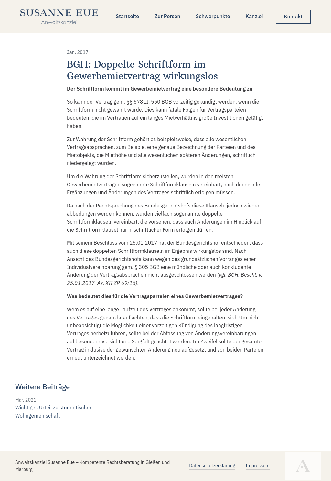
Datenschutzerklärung (212, 466)
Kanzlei (254, 16)
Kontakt (293, 16)
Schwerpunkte (213, 16)
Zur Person (167, 16)
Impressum (258, 466)
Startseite (127, 16)
